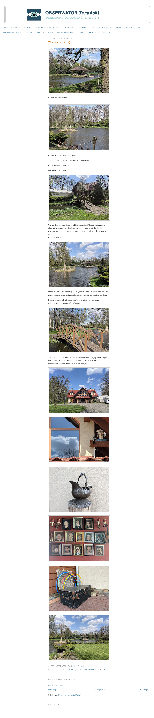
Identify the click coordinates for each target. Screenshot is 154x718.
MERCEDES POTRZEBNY (75, 27)
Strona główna (99, 689)
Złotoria (101, 670)
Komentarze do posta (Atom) (69, 695)
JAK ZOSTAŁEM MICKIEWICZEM (18, 32)
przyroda (62, 670)
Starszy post (145, 689)
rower (72, 670)
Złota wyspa (89, 670)
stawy (79, 670)
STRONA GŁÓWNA (11, 27)
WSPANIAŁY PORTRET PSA (47, 27)
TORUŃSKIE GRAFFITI (101, 27)
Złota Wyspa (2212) (59, 42)
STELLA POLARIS (45, 32)
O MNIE (27, 27)
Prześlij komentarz (55, 685)
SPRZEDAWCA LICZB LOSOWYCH (95, 32)
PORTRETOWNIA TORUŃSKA (128, 27)
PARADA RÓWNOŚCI (66, 32)
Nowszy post (53, 689)
